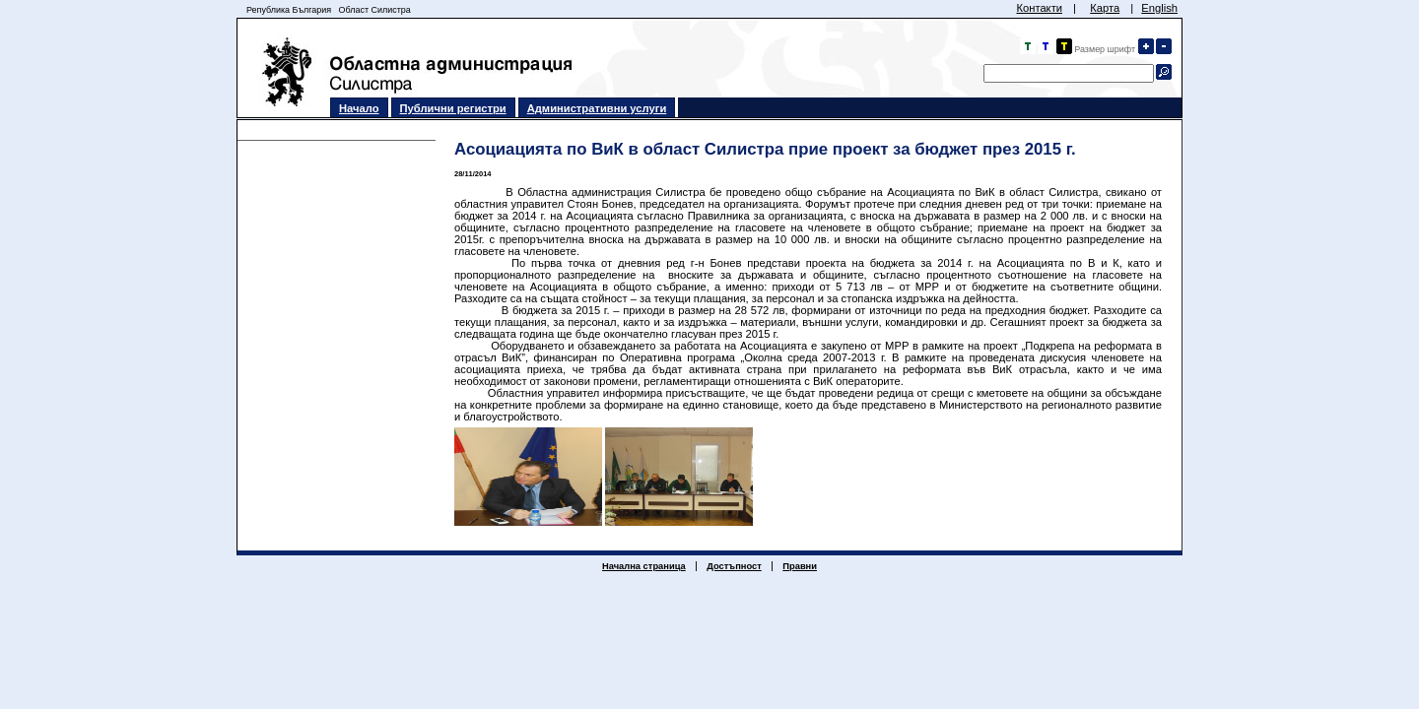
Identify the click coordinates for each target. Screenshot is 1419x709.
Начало (359, 108)
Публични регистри (453, 108)
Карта (1104, 8)
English (1159, 8)
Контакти (1039, 8)
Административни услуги (597, 108)
